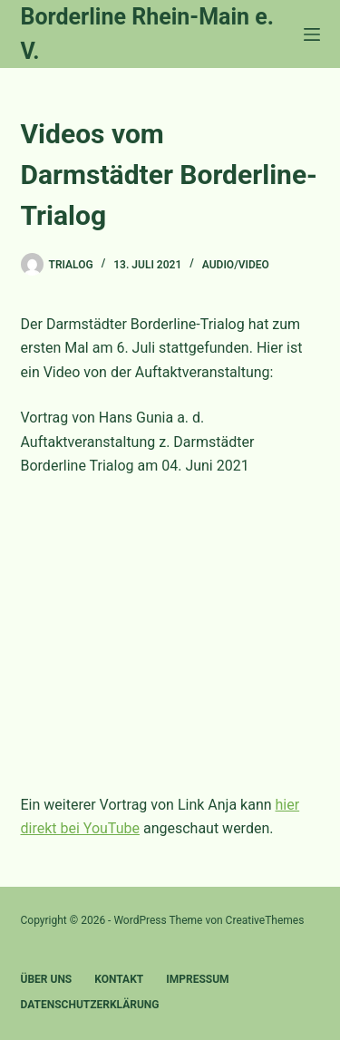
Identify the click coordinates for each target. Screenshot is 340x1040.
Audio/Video (235, 264)
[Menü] (312, 34)
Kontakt (118, 979)
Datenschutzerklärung (90, 1004)
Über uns (47, 979)
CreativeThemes (265, 920)
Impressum (197, 979)
